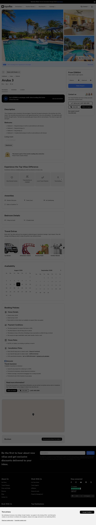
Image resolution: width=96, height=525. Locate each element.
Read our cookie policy (7, 520)
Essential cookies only (20, 520)
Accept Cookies (87, 512)
